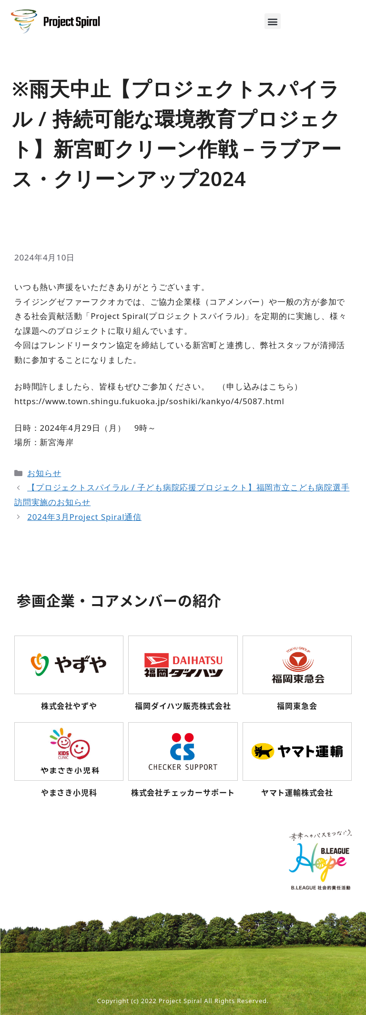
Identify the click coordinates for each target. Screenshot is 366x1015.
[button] (272, 21)
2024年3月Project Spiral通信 (84, 516)
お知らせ (44, 473)
